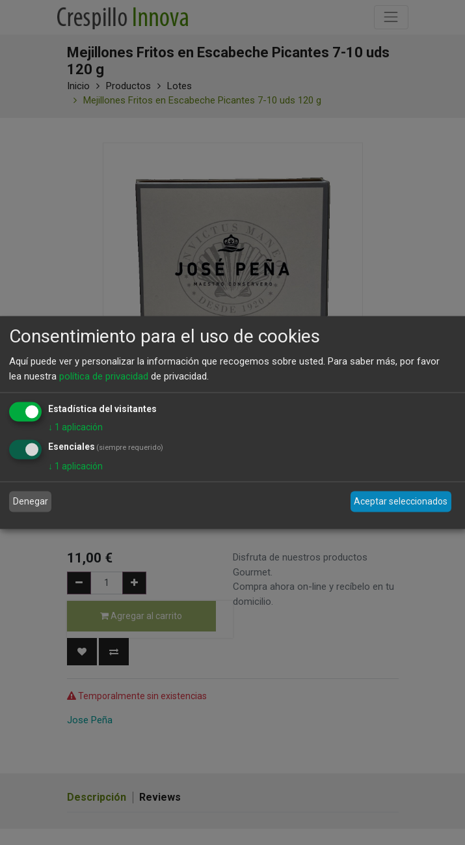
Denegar (30, 501)
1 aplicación (75, 427)
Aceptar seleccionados (400, 501)
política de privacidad (103, 375)
